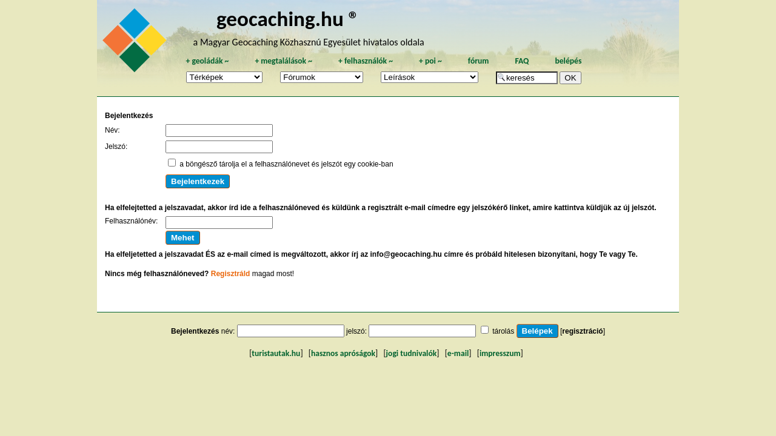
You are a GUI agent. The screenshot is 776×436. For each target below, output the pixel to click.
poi (430, 61)
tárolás (503, 331)
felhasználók (365, 61)
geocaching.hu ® (288, 18)
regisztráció (582, 331)
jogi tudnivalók (411, 353)
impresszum (500, 353)
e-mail (458, 353)
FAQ (522, 61)
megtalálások (283, 61)
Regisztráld (230, 273)
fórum (478, 61)
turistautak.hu (276, 353)
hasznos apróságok (343, 353)
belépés (568, 61)
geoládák (207, 61)
